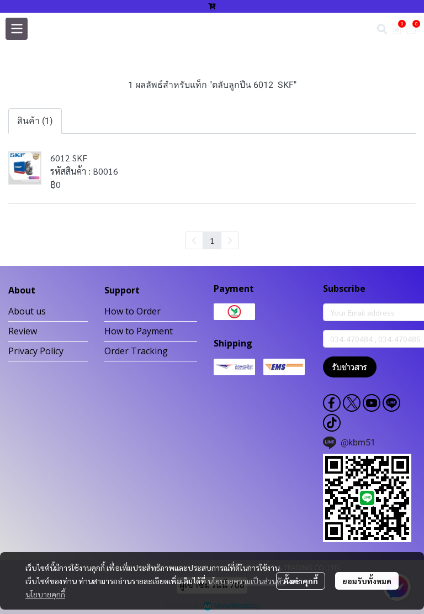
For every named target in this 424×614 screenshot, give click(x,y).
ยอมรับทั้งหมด (366, 581)
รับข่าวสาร (349, 367)
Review (22, 331)
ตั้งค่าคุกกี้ (300, 581)
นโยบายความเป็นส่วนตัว (246, 581)
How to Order (132, 311)
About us (27, 311)
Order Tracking (136, 351)
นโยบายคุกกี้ (45, 594)
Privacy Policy (35, 351)
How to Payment (138, 331)
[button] (382, 28)
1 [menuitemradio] (212, 240)
